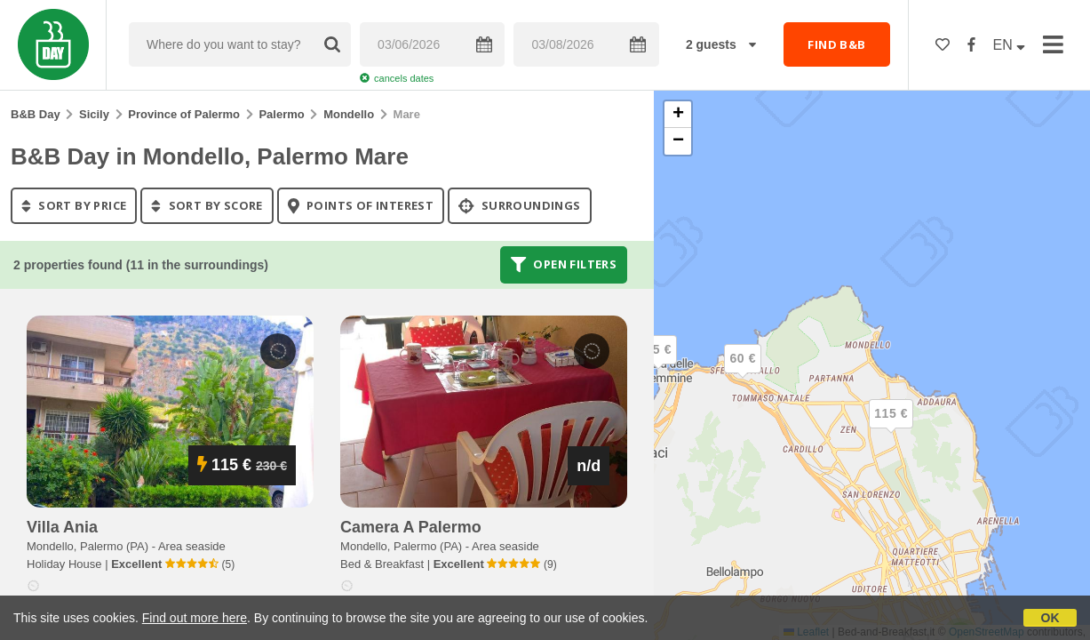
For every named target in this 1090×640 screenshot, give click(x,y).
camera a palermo (410, 527)
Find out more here (194, 618)
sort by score (206, 205)
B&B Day (35, 114)
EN (1009, 44)
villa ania (62, 527)
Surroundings (519, 205)
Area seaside (192, 546)
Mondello (348, 114)
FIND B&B (836, 44)
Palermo (281, 114)
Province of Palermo (184, 114)
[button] (891, 428)
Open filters (564, 265)
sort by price (73, 205)
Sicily (94, 114)
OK (1050, 618)
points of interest (361, 205)
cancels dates (397, 78)
